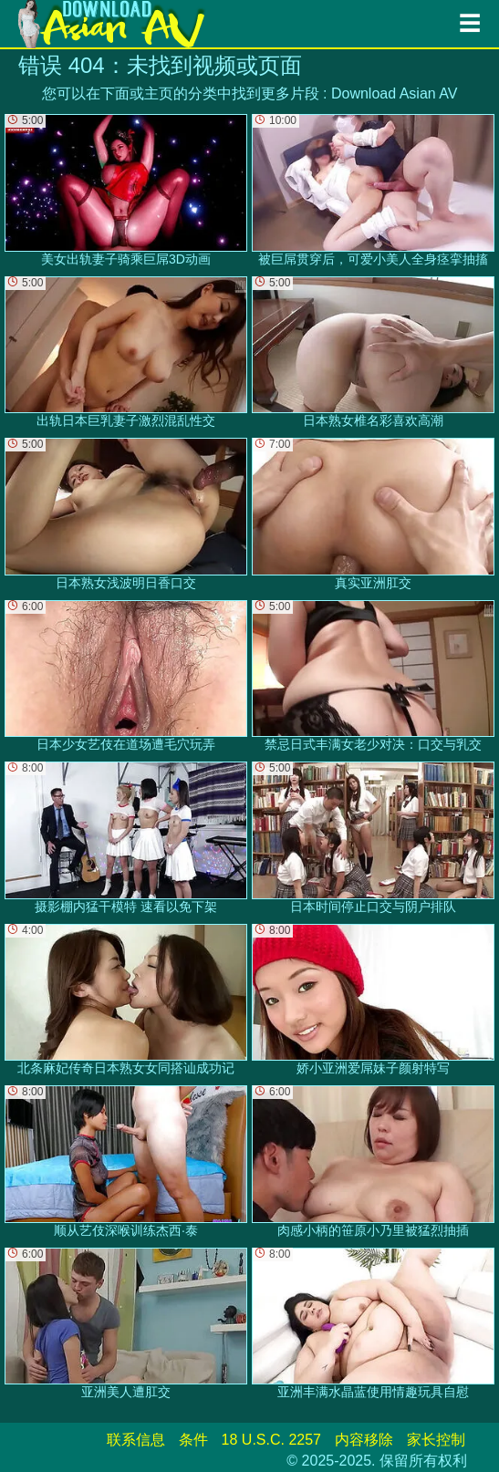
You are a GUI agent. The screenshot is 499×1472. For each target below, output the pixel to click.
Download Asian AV (394, 93)
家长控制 (436, 1439)
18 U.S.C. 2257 (271, 1439)
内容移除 (364, 1439)
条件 (193, 1439)
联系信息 (136, 1439)
